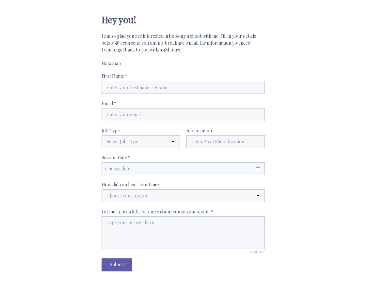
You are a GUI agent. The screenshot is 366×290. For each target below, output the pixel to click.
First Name (114, 76)
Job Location (199, 130)
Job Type (111, 130)
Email (109, 103)
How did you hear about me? (131, 184)
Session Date (116, 157)
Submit (117, 264)
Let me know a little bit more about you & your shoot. (157, 212)
